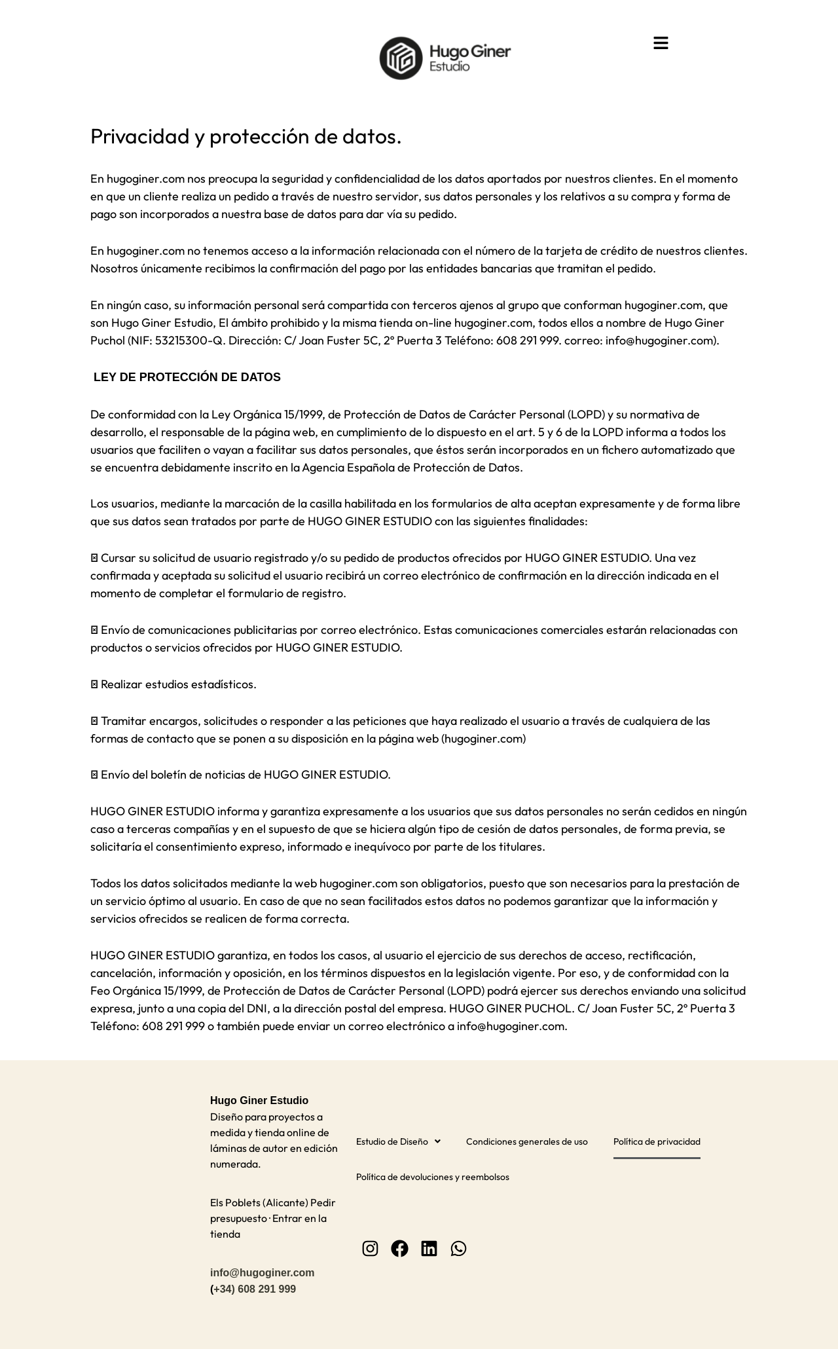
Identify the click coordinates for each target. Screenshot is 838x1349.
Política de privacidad (657, 1140)
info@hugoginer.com (262, 1270)
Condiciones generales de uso (527, 1140)
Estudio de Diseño (398, 1140)
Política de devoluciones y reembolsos (432, 1175)
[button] (661, 43)
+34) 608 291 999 (254, 1287)
